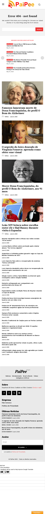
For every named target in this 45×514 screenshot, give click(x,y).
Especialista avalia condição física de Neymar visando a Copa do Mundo (22, 291)
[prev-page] (2, 58)
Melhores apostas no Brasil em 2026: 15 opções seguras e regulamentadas (19, 327)
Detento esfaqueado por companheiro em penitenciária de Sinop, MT (17, 284)
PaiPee (7, 116)
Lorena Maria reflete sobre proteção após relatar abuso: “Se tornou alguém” (20, 247)
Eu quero (22, 447)
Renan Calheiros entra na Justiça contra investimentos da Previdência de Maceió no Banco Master (20, 335)
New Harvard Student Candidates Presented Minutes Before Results (20, 52)
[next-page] (42, 58)
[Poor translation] (7, 472)
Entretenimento (7, 418)
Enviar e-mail (37, 387)
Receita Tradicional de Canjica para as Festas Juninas (22, 320)
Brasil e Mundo (6, 425)
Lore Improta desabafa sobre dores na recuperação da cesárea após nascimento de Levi (22, 269)
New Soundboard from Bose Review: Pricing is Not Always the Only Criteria (21, 68)
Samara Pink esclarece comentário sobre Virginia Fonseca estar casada (20, 314)
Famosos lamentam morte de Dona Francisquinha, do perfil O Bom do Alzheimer (21, 110)
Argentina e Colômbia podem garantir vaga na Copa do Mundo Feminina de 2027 (22, 254)
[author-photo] (3, 117)
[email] (22, 442)
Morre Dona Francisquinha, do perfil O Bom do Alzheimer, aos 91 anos (22, 188)
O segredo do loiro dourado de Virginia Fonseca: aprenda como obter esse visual (21, 149)
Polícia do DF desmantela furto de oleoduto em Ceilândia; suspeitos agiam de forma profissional (20, 306)
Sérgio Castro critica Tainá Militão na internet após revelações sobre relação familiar (21, 277)
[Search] (39, 29)
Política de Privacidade (18, 452)
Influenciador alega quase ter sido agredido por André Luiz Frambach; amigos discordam (22, 351)
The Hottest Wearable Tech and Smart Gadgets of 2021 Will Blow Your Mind (21, 60)
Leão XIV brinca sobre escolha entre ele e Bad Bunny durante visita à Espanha (20, 227)
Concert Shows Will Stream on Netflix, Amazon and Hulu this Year (21, 45)
